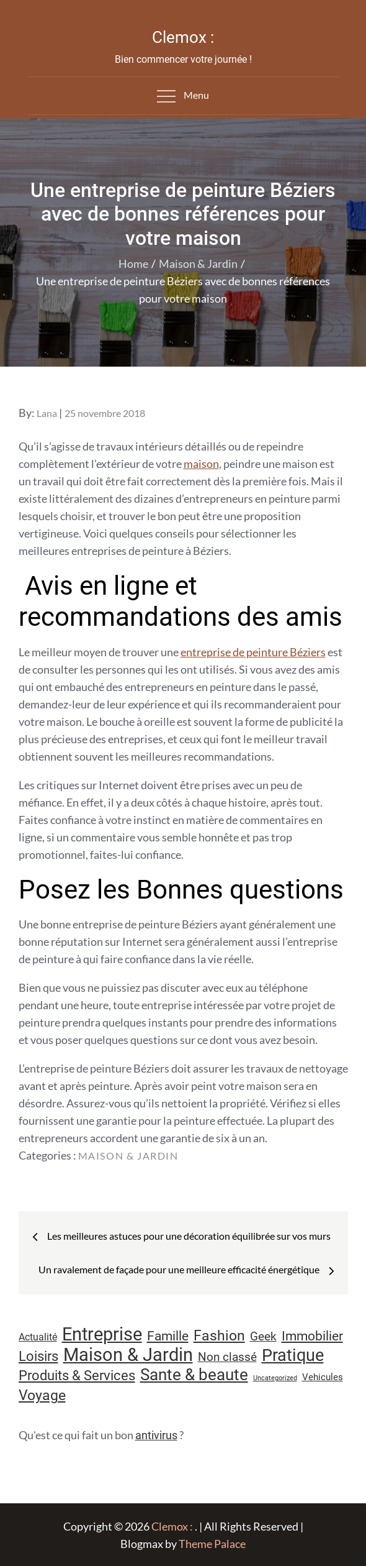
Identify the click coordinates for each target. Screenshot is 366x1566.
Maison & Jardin (128, 1155)
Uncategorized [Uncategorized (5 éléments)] (275, 1378)
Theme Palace (212, 1543)
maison (201, 463)
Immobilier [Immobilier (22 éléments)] (312, 1336)
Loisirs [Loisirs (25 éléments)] (38, 1356)
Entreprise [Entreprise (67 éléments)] (102, 1334)
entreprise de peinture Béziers (253, 652)
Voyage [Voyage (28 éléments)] (42, 1395)
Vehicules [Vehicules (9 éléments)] (322, 1377)
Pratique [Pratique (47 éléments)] (293, 1355)
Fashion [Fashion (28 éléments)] (219, 1335)
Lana (47, 413)
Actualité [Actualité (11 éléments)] (38, 1337)
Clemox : (183, 37)
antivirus (156, 1435)
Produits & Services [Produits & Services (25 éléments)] (77, 1375)
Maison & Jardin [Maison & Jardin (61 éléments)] (128, 1354)
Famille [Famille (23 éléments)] (168, 1336)
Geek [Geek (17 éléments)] (263, 1336)
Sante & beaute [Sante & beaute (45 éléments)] (194, 1374)
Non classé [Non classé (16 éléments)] (227, 1357)
